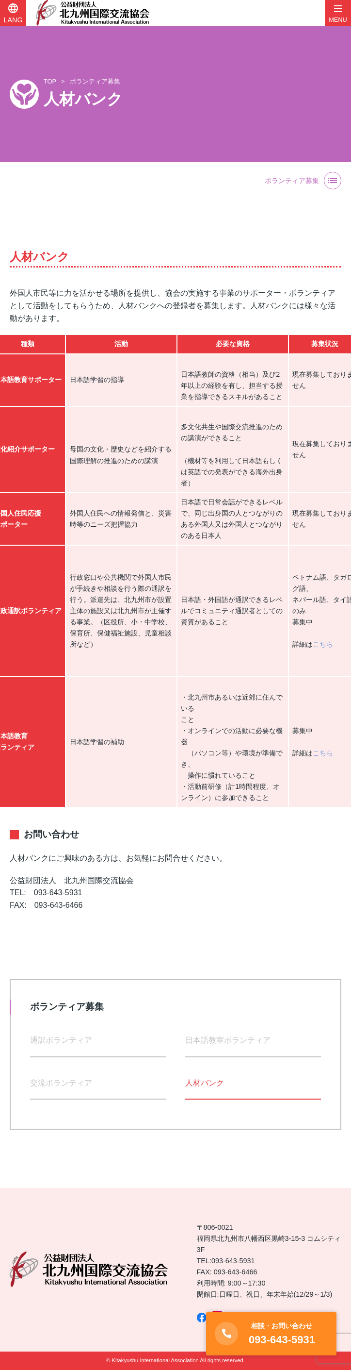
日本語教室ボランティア (228, 1040)
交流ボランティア (61, 1083)
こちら (323, 644)
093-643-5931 (233, 1261)
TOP (50, 81)
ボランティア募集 (95, 81)
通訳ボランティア (61, 1040)
